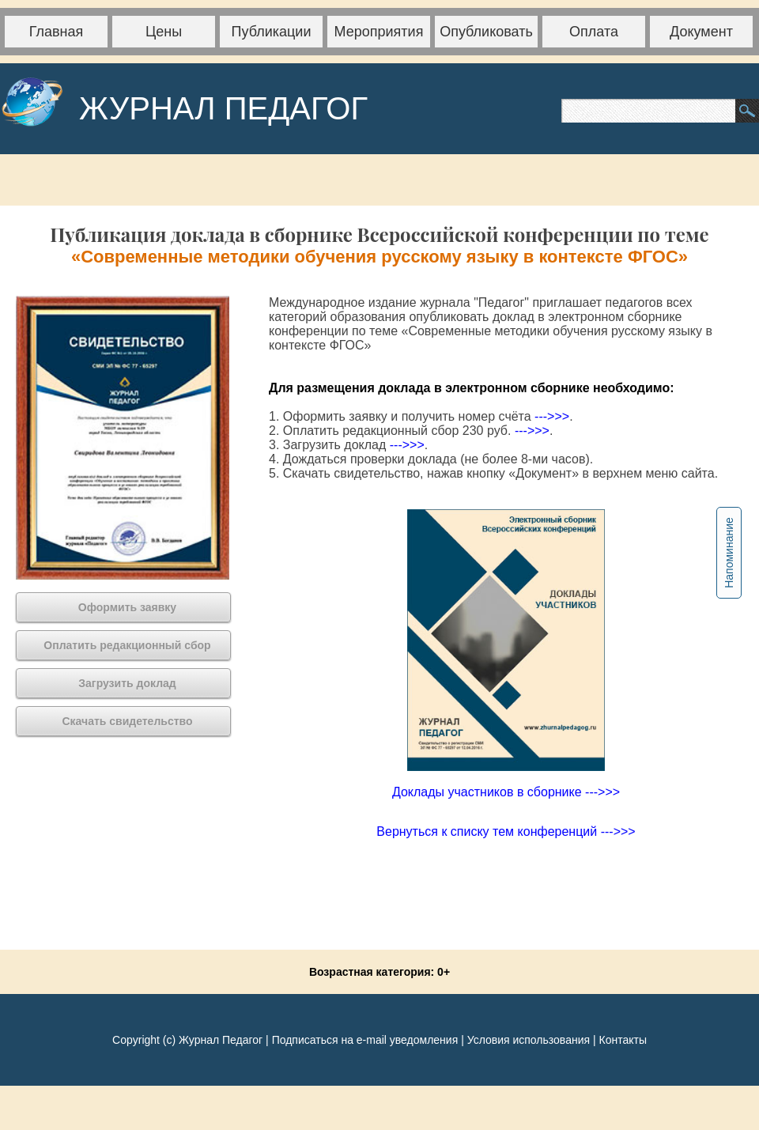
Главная (56, 32)
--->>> (551, 416)
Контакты (622, 1040)
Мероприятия (379, 32)
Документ (701, 32)
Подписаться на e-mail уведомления (365, 1040)
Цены (163, 32)
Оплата (593, 32)
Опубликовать (486, 32)
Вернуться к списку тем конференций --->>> (505, 831)
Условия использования (528, 1040)
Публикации (272, 32)
